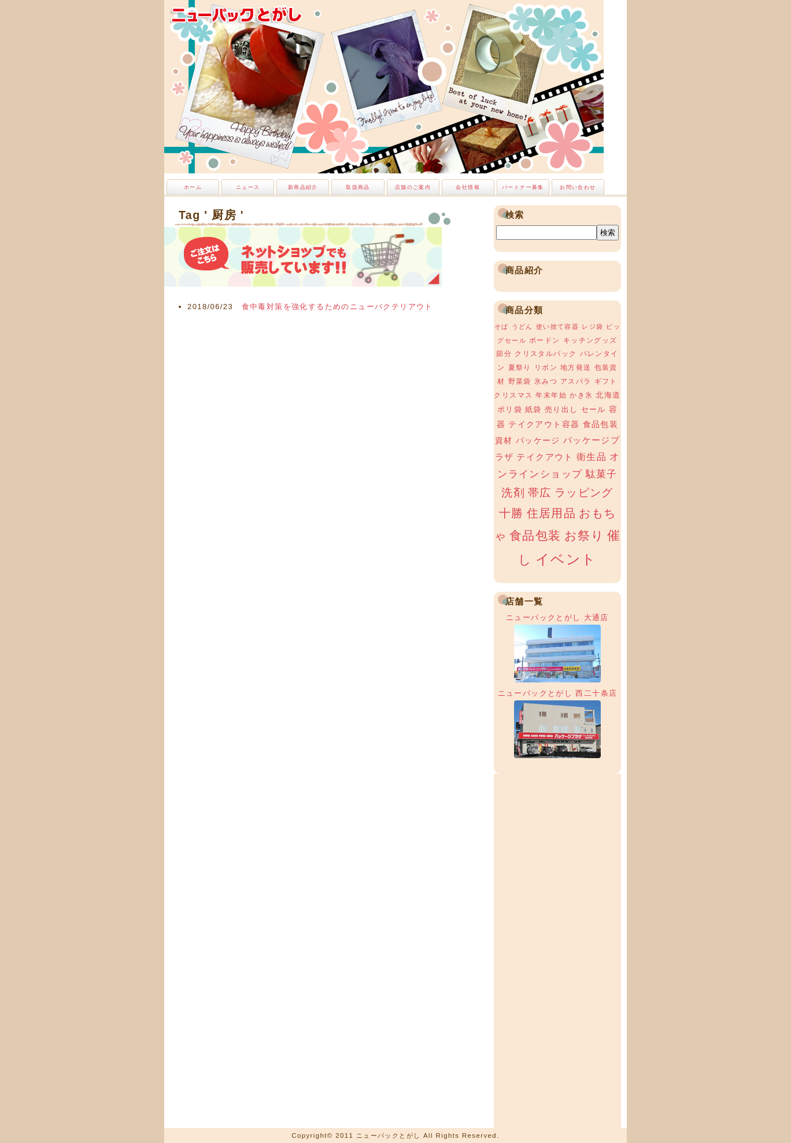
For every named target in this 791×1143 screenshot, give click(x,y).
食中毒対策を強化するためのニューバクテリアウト (337, 306)
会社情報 (468, 187)
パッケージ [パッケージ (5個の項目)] (538, 440)
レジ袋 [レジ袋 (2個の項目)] (592, 326)
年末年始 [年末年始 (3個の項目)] (551, 395)
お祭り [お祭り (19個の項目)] (584, 535)
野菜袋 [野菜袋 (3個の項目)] (519, 381)
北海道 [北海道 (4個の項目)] (608, 395)
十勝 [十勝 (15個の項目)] (511, 513)
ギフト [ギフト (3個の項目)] (606, 381)
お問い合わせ (578, 187)
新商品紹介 (303, 187)
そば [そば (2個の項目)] (501, 326)
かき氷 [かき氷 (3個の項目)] (581, 395)
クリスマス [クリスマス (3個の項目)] (513, 395)
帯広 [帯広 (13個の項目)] (540, 493)
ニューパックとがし (236, 14)
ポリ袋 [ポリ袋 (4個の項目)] (509, 409)
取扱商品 (358, 187)
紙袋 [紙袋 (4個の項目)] (533, 409)
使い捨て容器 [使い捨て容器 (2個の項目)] (557, 326)
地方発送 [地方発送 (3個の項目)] (576, 367)
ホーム (193, 187)
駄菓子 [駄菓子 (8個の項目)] (602, 474)
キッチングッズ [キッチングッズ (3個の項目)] (590, 340)
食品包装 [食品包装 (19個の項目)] (535, 535)
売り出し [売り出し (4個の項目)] (561, 409)
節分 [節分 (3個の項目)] (504, 354)
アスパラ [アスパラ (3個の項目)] (576, 381)
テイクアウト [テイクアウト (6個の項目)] (544, 457)
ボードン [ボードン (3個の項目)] (544, 340)
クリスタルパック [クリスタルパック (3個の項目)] (545, 354)
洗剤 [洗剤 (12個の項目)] (513, 493)
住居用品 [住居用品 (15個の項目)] (551, 513)
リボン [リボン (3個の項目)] (545, 367)
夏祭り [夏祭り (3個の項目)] (519, 367)
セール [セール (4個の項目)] (593, 409)
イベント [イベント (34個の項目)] (566, 559)
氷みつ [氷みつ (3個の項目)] (545, 381)
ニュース (248, 187)
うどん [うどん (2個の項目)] (522, 326)
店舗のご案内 (413, 187)
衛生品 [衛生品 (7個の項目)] (591, 457)
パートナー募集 (523, 187)
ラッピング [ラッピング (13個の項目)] (584, 493)
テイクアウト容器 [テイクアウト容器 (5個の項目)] (543, 424)
